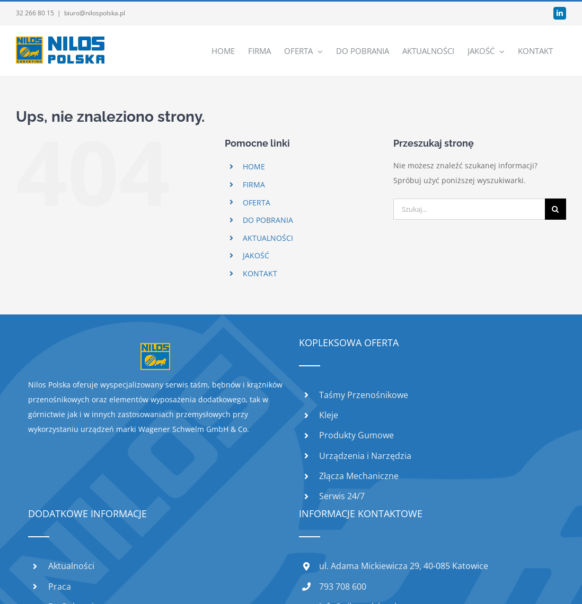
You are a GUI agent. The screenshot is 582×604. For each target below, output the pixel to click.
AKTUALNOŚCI (268, 238)
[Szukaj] (555, 209)
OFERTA (256, 202)
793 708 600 (342, 586)
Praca (59, 586)
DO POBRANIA (268, 220)
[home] (155, 350)
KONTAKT (260, 273)
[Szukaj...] (469, 209)
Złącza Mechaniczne (359, 476)
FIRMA (254, 184)
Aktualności (71, 566)
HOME (254, 166)
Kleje (328, 415)
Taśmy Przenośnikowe (363, 395)
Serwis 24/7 (342, 496)
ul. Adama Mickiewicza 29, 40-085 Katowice (403, 566)
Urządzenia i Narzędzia (365, 456)
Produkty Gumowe (356, 435)
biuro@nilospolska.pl (94, 12)
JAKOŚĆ (256, 255)
